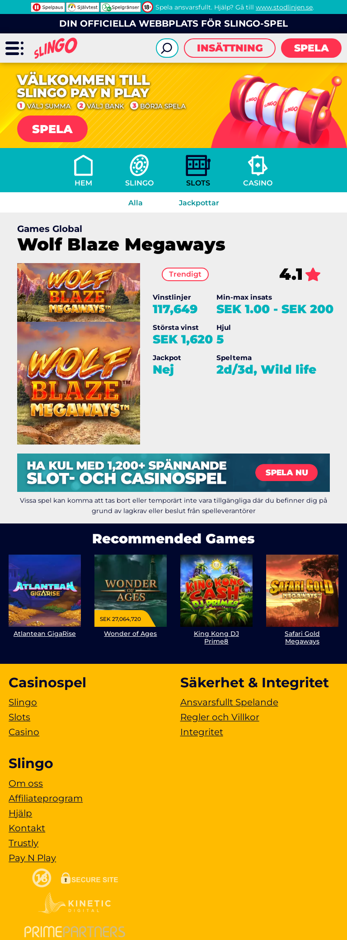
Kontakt (27, 828)
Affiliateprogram (46, 798)
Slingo (139, 183)
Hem (83, 183)
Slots (198, 183)
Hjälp (20, 813)
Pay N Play (32, 857)
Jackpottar (199, 203)
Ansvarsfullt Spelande (229, 702)
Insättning (230, 48)
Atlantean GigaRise (45, 634)
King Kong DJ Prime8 (216, 637)
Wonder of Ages (130, 634)
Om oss (26, 783)
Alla (135, 203)
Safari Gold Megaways (302, 637)
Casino (257, 183)
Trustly (23, 843)
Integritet (201, 732)
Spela (311, 48)
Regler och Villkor (219, 717)
